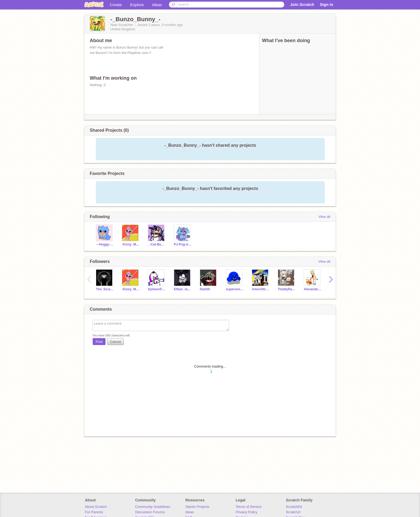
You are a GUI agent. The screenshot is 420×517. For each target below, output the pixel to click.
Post (99, 342)
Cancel (115, 342)
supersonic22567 (235, 289)
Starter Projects (197, 507)
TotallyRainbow (287, 289)
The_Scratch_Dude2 (105, 289)
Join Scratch (302, 4)
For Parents (94, 512)
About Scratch (96, 507)
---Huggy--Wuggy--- (105, 244)
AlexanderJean (313, 289)
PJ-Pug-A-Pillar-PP (183, 244)
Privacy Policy (246, 512)
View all (324, 217)
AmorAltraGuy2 (261, 289)
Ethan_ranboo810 (183, 289)
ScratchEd (294, 507)
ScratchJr (293, 512)
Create (116, 4)
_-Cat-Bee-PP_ (157, 244)
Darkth (205, 289)
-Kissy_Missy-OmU (131, 244)
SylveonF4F (157, 289)
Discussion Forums (150, 512)
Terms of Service (249, 507)
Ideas (157, 4)
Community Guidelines (152, 507)
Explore (137, 4)
